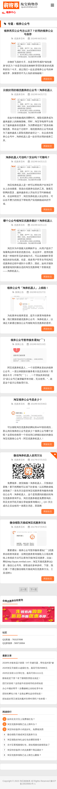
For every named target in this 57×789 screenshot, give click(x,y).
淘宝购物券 (25, 781)
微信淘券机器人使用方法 (28, 455)
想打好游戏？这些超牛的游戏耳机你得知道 (22, 683)
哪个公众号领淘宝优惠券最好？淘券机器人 (27, 220)
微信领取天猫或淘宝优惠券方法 (28, 522)
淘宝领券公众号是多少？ (28, 399)
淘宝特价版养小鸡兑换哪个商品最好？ (25, 750)
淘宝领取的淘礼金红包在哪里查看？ (24, 739)
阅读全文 (47, 79)
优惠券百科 (19, 38)
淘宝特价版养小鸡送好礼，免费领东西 (25, 729)
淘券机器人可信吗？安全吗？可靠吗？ (28, 157)
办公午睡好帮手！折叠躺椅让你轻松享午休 (22, 688)
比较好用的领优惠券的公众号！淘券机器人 (27, 90)
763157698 (17, 639)
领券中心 (11, 12)
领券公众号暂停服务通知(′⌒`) (28, 340)
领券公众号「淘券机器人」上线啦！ (27, 288)
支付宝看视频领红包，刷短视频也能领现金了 (28, 745)
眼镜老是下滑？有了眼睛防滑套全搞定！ (21, 678)
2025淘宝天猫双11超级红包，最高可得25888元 (24, 668)
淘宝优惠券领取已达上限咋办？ (22, 724)
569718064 (19, 643)
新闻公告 (19, 292)
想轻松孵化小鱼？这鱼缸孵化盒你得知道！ (22, 693)
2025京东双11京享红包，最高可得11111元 (22, 673)
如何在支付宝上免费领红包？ (21, 719)
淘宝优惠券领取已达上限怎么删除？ (24, 755)
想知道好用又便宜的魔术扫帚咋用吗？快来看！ (24, 699)
